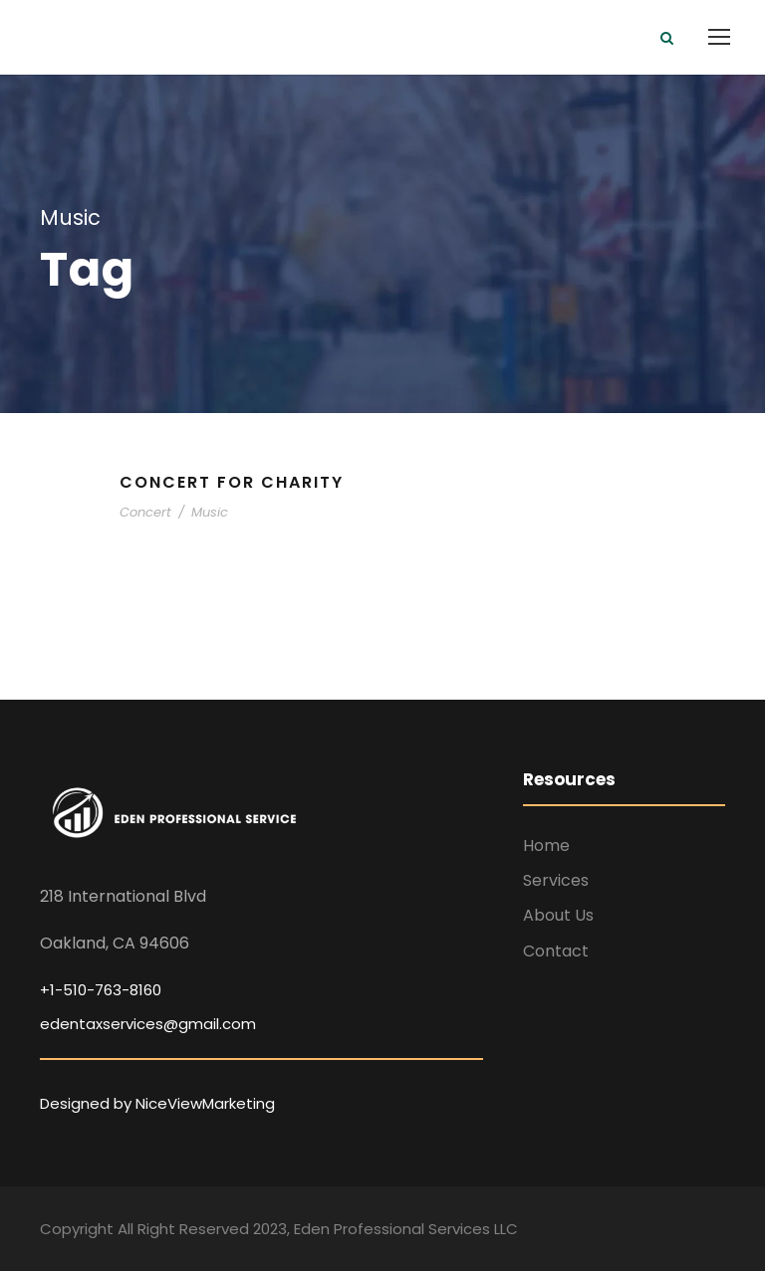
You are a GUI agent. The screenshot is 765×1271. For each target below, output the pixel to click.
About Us (558, 915)
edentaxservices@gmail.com (148, 1023)
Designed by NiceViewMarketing (157, 1103)
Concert (145, 512)
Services (556, 880)
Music (209, 512)
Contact (556, 951)
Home (546, 845)
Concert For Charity (232, 482)
